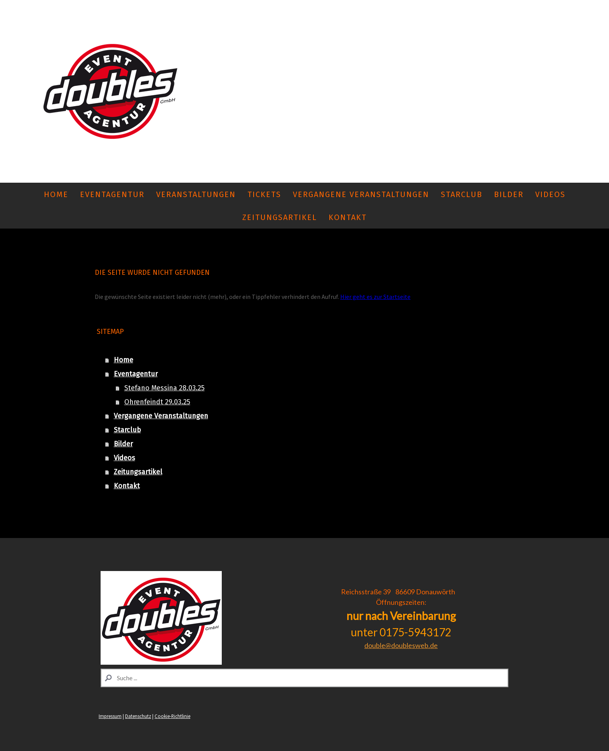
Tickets (264, 194)
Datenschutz (138, 716)
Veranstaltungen (196, 194)
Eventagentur (112, 194)
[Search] (304, 678)
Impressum (110, 716)
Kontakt (348, 217)
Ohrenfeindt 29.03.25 (157, 402)
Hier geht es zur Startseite (375, 296)
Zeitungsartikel (279, 217)
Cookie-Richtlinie (172, 716)
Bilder (509, 194)
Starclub (461, 194)
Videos (550, 194)
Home (56, 194)
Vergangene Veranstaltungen (361, 194)
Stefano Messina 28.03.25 (164, 388)
